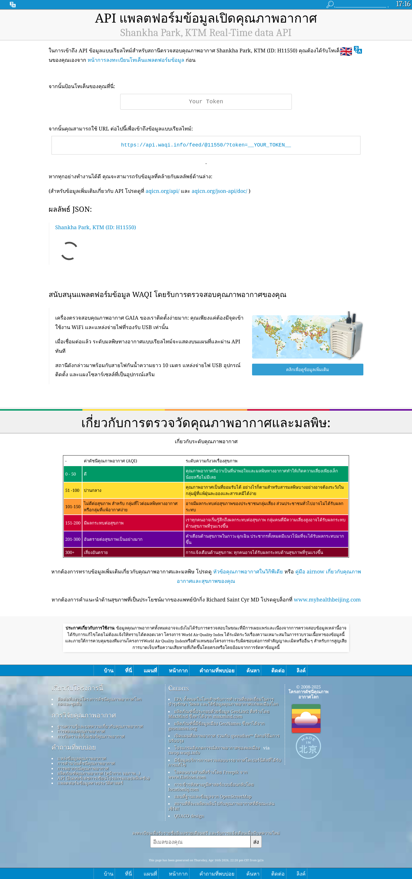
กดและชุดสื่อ (70, 704)
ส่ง (256, 841)
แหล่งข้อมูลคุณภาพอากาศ (82, 758)
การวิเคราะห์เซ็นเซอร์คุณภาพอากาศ (91, 736)
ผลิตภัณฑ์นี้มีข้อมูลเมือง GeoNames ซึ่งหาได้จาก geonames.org (216, 725)
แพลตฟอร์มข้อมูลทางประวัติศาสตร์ (90, 783)
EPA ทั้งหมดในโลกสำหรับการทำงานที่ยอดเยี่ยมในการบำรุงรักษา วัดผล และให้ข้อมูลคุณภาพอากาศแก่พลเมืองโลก (223, 701)
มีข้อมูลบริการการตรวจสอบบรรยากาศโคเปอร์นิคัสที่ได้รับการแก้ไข (224, 762)
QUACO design (189, 816)
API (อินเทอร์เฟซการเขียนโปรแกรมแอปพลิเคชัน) (104, 778)
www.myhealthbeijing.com (327, 599)
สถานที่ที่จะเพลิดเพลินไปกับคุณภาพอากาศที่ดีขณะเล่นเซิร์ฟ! (221, 806)
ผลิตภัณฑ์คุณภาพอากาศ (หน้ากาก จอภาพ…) (99, 773)
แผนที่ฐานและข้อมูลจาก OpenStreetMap (212, 796)
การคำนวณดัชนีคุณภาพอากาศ (86, 763)
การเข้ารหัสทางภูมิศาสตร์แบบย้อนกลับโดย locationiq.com (211, 786)
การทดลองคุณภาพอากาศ (81, 731)
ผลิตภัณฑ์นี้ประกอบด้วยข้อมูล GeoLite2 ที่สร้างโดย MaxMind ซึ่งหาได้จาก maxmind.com (219, 713)
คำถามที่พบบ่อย (74, 747)
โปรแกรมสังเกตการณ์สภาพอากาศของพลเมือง (217, 748)
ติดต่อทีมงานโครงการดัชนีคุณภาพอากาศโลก (100, 699)
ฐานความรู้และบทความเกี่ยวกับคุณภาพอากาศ (100, 726)
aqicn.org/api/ (162, 190)
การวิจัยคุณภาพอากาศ (84, 715)
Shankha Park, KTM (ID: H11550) (95, 227)
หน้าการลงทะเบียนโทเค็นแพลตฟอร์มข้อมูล (136, 59)
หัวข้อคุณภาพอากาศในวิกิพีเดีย (248, 571)
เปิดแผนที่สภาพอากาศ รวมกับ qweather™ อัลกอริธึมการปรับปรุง (224, 738)
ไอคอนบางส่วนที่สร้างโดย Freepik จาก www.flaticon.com (207, 774)
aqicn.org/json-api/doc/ (219, 190)
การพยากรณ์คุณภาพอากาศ (83, 768)
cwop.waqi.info (184, 752)
